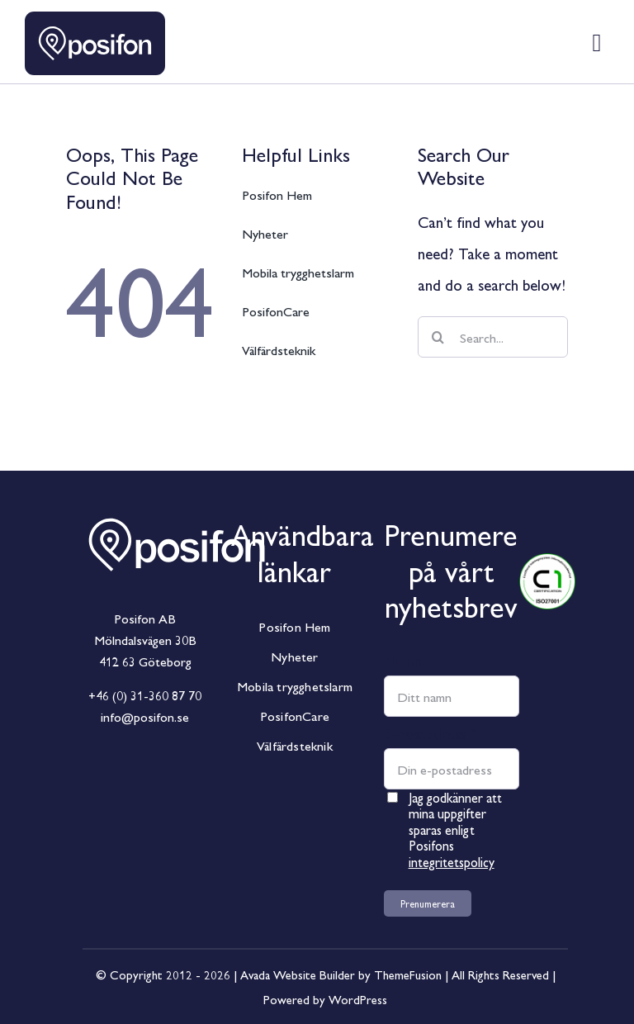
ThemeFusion (408, 974)
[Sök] (438, 337)
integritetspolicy (451, 861)
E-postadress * (431, 732)
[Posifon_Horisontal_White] (177, 502)
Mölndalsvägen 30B (145, 639)
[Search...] (493, 337)
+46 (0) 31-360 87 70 (144, 694)
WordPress (358, 998)
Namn (403, 659)
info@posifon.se (145, 716)
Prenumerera (427, 903)
